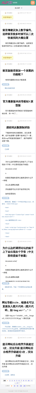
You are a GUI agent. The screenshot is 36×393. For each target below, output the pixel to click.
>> (31, 380)
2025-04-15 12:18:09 (24, 338)
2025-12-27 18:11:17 (24, 13)
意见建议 (8, 13)
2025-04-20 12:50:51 (24, 241)
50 (17, 386)
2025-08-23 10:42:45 (24, 24)
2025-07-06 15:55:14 (24, 53)
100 (21, 386)
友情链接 (8, 53)
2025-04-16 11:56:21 (24, 296)
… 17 (16, 383)
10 (28, 380)
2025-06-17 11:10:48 (24, 64)
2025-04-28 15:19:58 (24, 121)
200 (24, 386)
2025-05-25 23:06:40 (24, 95)
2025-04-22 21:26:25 (24, 156)
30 (14, 386)
